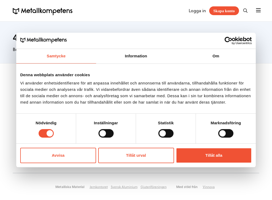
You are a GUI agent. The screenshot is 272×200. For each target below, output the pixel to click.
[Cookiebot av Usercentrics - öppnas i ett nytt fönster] (228, 41)
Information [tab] (136, 56)
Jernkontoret (99, 186)
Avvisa (58, 155)
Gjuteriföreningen (154, 186)
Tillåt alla (213, 155)
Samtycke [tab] (56, 56)
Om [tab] (215, 56)
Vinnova (209, 186)
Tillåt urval (136, 155)
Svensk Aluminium (124, 186)
